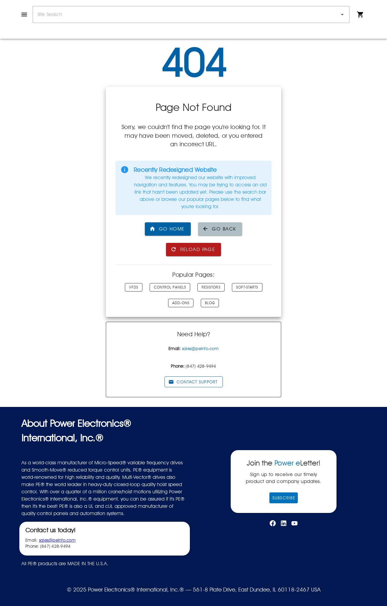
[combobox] (191, 14)
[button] (342, 14)
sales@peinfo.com (200, 348)
